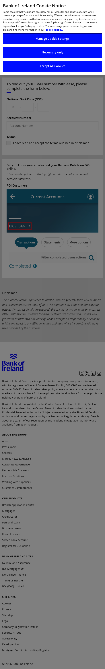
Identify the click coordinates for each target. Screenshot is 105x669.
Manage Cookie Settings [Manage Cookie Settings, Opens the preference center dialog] (52, 35)
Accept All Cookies (52, 63)
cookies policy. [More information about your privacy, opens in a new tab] (54, 26)
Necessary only (52, 49)
